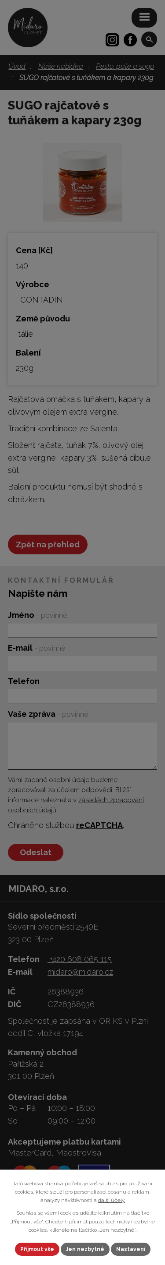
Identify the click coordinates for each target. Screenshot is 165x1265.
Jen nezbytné (85, 1249)
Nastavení (130, 1249)
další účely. (111, 1200)
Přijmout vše (37, 1249)
